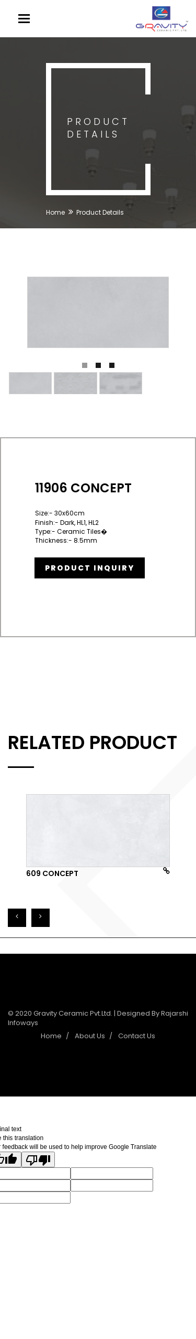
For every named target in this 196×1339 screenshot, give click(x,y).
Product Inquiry (89, 568)
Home (55, 212)
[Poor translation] (38, 1159)
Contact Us (136, 1036)
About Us (90, 1036)
